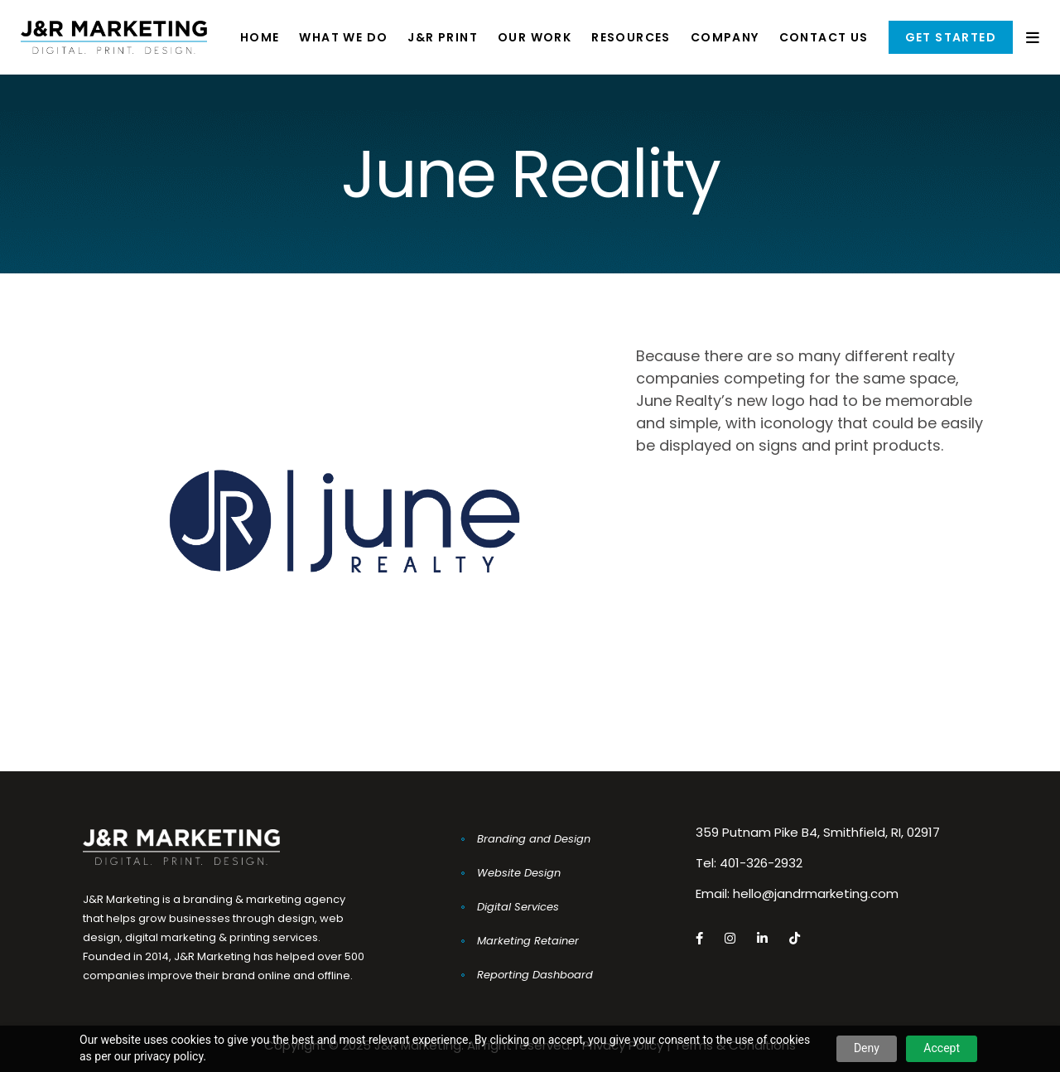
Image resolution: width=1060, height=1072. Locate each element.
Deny (866, 1048)
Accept (941, 1048)
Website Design (519, 873)
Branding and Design (533, 839)
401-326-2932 (761, 863)
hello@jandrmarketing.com (816, 893)
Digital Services (518, 907)
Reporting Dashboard (535, 975)
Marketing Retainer (528, 941)
